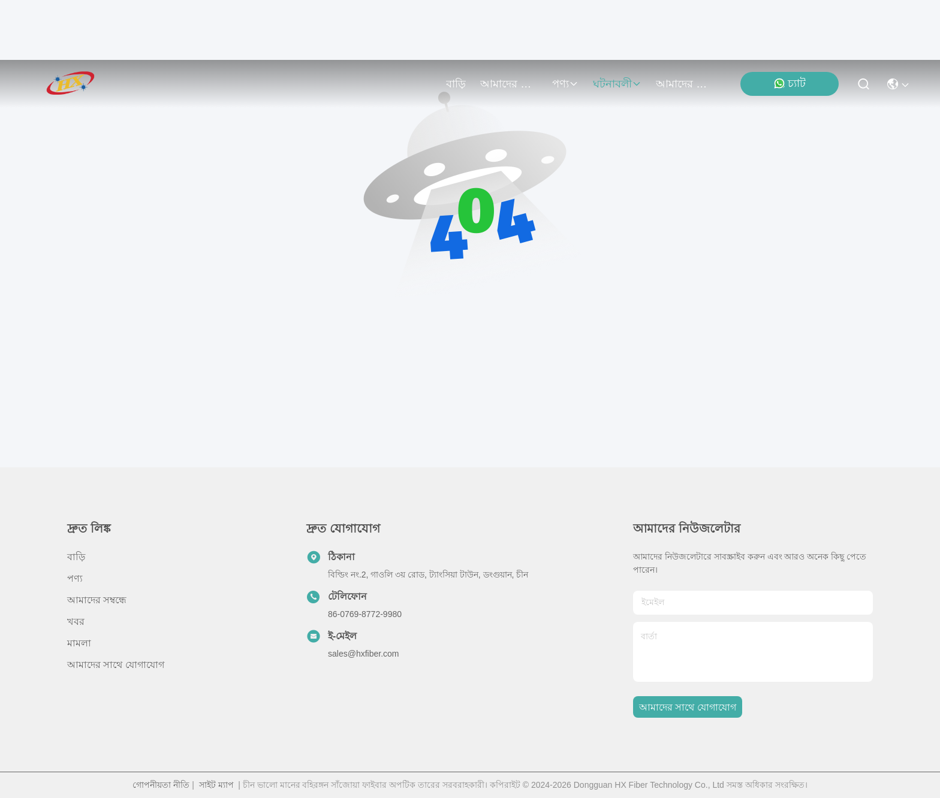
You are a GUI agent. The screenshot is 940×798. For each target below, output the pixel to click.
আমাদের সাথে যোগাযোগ (684, 84)
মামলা (79, 643)
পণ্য (565, 84)
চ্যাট (789, 83)
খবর (76, 621)
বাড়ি (456, 84)
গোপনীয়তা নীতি (160, 785)
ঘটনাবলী (617, 84)
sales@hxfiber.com (363, 653)
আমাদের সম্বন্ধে (509, 84)
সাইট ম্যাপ (216, 785)
